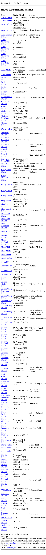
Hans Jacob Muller (5, 215)
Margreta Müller (4, 403)
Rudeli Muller (4, 509)
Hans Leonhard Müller (5, 225)
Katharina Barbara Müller (5, 383)
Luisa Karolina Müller (4, 390)
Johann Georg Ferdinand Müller (6, 291)
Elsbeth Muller (4, 150)
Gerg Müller (6, 200)
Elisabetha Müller (5, 145)
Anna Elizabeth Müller (5, 63)
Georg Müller (6, 185)
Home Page (10, 547)
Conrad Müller (4, 124)
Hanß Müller (6, 247)
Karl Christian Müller (4, 376)
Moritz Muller (4, 485)
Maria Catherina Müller (5, 421)
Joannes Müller (4, 278)
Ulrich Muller (6, 518)
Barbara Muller (4, 83)
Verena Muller (4, 521)
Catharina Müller (5, 102)
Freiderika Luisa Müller (6, 160)
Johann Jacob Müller (6, 318)
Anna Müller (6, 70)
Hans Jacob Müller (5, 220)
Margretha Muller (5, 408)
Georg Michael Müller (4, 178)
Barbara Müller (4, 78)
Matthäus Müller (5, 470)
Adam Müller (6, 18)
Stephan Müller (4, 514)
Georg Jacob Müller (6, 171)
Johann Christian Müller (4, 284)
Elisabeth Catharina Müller (5, 139)
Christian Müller (4, 107)
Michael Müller (4, 475)
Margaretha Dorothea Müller (5, 397)
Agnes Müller (6, 24)
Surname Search (12, 543)
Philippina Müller (5, 495)
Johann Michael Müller (4, 343)
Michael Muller (4, 480)
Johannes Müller (4, 349)
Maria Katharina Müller (5, 435)
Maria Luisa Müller (6, 441)
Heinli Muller (6, 258)
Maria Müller (6, 445)
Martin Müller (4, 456)
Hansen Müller (4, 236)
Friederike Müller (5, 165)
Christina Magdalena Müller (5, 118)
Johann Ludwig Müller (4, 329)
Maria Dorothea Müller (5, 428)
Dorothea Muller (5, 134)
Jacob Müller (6, 262)
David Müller (6, 129)
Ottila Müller (6, 490)
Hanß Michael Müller (4, 242)
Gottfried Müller (4, 205)
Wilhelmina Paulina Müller (5, 527)
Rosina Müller (4, 504)
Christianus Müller (5, 112)
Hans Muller (6, 231)
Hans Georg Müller (6, 210)
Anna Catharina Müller (5, 42)
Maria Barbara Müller (4, 414)
